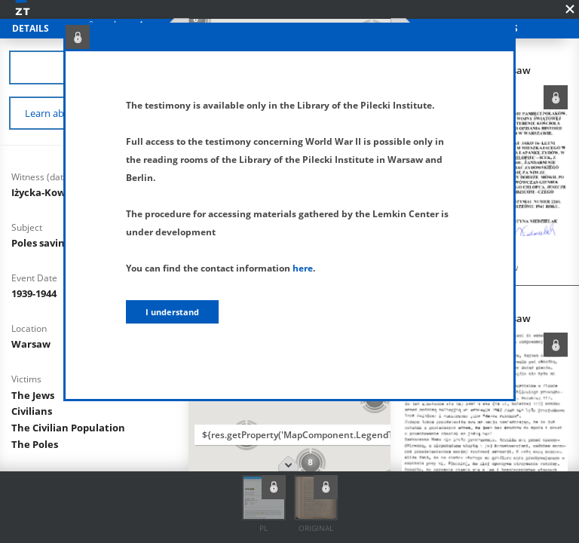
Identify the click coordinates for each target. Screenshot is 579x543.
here (303, 268)
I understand (172, 312)
